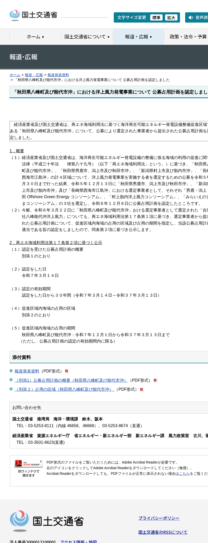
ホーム (15, 75)
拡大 (171, 17)
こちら (184, 474)
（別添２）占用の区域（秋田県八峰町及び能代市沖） (64, 389)
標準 (156, 17)
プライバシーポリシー (158, 520)
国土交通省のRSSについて (162, 534)
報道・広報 (34, 75)
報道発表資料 (58, 75)
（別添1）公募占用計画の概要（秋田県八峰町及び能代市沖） (71, 380)
